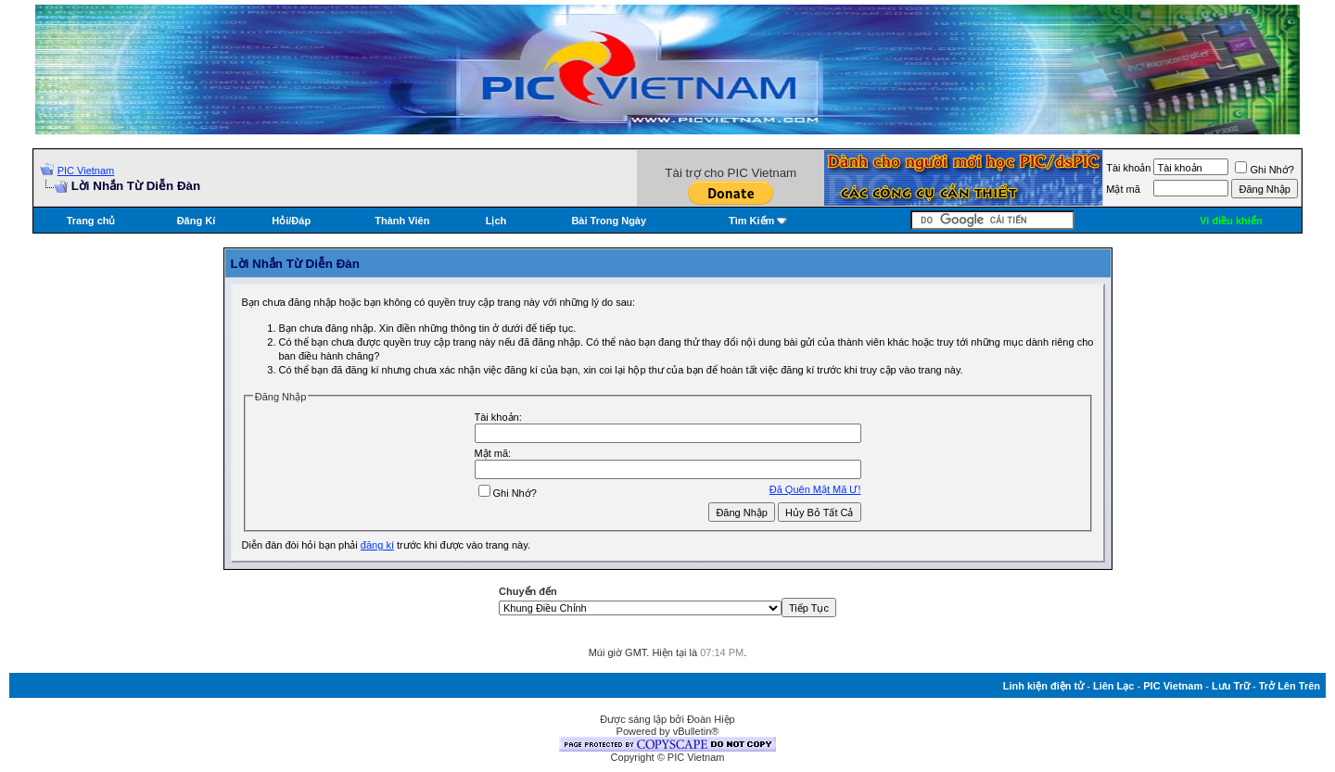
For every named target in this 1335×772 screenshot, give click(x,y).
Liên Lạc (1114, 685)
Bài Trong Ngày (608, 220)
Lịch (496, 220)
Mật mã (1123, 189)
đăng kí (377, 545)
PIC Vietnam (86, 170)
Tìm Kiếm (751, 220)
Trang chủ (91, 220)
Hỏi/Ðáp (291, 220)
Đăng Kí (196, 220)
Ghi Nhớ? (1264, 169)
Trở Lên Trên (1289, 685)
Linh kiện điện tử (1043, 685)
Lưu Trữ (1231, 685)
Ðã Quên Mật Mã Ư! (815, 489)
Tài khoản (1128, 167)
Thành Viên (402, 220)
